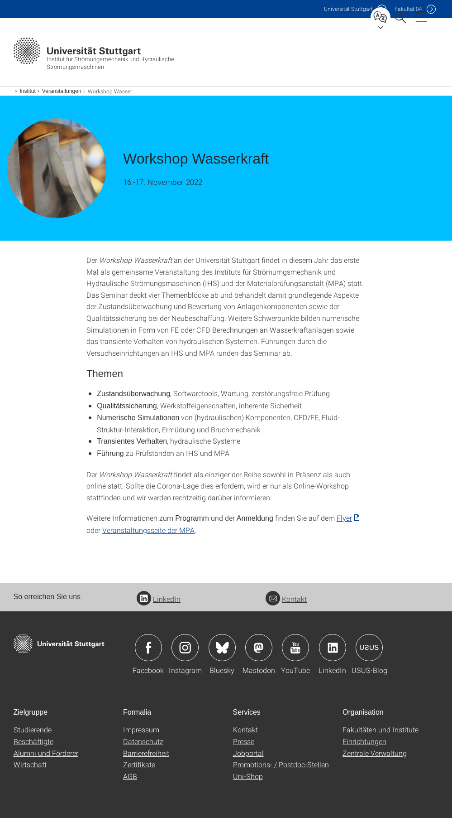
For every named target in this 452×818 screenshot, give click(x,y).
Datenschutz (143, 741)
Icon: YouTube (295, 647)
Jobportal (248, 753)
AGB (130, 776)
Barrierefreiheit (146, 753)
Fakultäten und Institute (381, 729)
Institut (28, 91)
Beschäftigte (33, 741)
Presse (243, 741)
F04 (408, 8)
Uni (348, 8)
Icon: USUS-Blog (369, 647)
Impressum (141, 729)
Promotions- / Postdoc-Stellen (281, 764)
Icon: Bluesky (222, 647)
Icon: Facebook (148, 647)
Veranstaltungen (61, 91)
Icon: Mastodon (258, 647)
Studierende (33, 729)
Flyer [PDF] (344, 518)
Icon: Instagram (185, 647)
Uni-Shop (248, 776)
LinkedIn (159, 599)
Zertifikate (139, 764)
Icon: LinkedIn (332, 647)
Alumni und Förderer (46, 753)
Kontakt (286, 599)
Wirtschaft (30, 764)
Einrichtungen (364, 741)
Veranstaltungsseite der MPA (148, 530)
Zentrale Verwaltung (375, 753)
